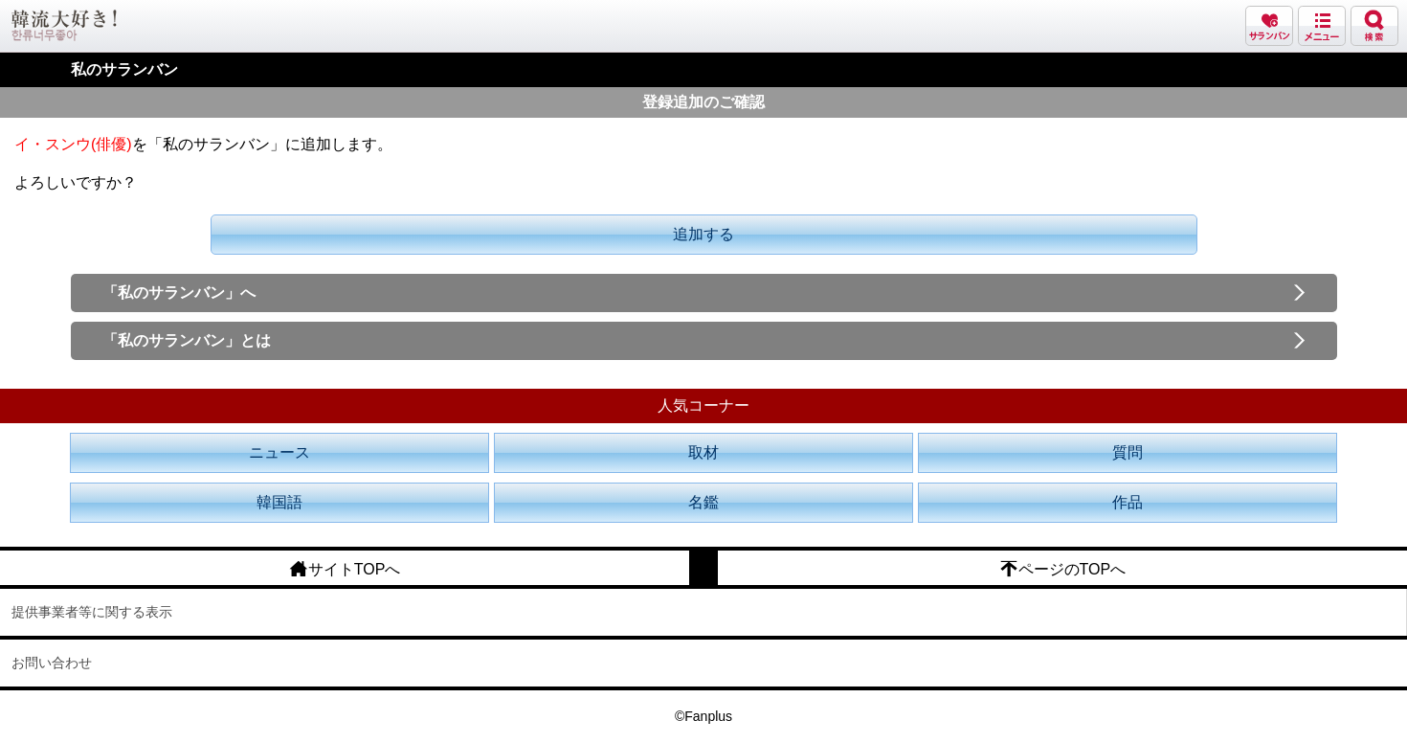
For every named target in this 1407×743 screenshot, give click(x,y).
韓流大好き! (64, 25)
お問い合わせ (51, 662)
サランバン (1269, 26)
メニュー (1322, 26)
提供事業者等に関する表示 (91, 611)
